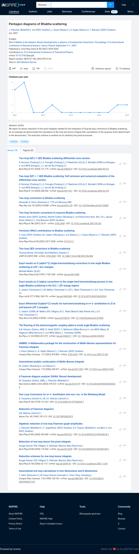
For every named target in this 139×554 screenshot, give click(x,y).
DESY (56, 329)
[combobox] (79, 5)
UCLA (81, 162)
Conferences (88, 11)
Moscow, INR (65, 202)
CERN (99, 162)
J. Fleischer (14, 30)
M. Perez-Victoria (48, 475)
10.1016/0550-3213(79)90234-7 (69, 402)
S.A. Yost (99, 290)
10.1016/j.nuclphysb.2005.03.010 (93, 191)
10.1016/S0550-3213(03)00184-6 (93, 449)
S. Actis (22, 235)
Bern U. (104, 428)
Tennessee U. (36, 290)
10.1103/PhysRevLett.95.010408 (93, 205)
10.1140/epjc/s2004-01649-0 (91, 336)
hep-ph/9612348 (71, 274)
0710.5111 (69, 241)
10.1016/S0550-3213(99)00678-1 (93, 434)
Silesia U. (64, 30)
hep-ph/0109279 (62, 318)
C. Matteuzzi (67, 329)
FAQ (42, 513)
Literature (14, 11)
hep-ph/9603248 (64, 296)
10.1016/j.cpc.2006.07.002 (101, 369)
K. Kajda (74, 30)
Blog (120, 513)
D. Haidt (49, 329)
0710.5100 (21, 55)
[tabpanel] (69, 321)
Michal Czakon (55, 217)
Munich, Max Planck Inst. (83, 311)
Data (107, 11)
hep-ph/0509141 (63, 464)
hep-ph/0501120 (64, 205)
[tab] (17, 150)
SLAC (37, 271)
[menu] (127, 5)
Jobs (49, 11)
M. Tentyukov (25, 380)
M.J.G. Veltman (50, 398)
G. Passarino (25, 398)
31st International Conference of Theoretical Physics (48, 52)
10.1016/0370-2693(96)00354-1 (92, 296)
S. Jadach (23, 290)
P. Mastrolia (71, 162)
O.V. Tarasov (78, 428)
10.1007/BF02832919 (63, 416)
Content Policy (15, 518)
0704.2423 (73, 354)
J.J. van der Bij (47, 165)
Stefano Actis (25, 217)
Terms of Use (15, 528)
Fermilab (39, 253)
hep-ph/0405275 (64, 169)
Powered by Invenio (10, 549)
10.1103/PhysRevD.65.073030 (89, 318)
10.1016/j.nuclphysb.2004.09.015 (93, 169)
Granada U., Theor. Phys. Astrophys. (74, 475)
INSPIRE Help (46, 518)
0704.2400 (60, 223)
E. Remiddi (91, 162)
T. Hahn (22, 475)
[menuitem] (124, 5)
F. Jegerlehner (49, 428)
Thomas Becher (26, 253)
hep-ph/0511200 (75, 369)
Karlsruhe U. (33, 475)
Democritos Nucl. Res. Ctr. (91, 217)
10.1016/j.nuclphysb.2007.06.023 (86, 223)
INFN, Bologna (32, 165)
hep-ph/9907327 (64, 434)
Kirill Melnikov (51, 253)
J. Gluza (55, 30)
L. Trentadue (67, 333)
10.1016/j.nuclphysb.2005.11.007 (92, 464)
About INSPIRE (15, 513)
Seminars (67, 11)
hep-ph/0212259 (64, 449)
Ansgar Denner (26, 446)
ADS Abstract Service (27, 62)
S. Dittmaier (52, 446)
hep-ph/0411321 (64, 191)
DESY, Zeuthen (43, 30)
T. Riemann (95, 30)
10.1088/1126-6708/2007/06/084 (77, 256)
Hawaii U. (63, 253)
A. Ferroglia (48, 162)
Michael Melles (26, 271)
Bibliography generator (90, 513)
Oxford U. (36, 413)
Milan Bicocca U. (82, 329)
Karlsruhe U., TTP (46, 202)
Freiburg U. (36, 162)
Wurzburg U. (69, 217)
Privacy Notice (15, 523)
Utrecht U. (37, 398)
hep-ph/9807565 (75, 478)
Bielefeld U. (26, 30)
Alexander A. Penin (28, 202)
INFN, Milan (99, 329)
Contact (121, 528)
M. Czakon (48, 235)
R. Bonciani (24, 162)
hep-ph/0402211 (64, 336)
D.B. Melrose (25, 413)
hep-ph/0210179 (72, 384)
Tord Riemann (42, 220)
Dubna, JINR (38, 329)
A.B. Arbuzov (25, 329)
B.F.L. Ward (74, 290)
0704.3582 (51, 256)
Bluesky (121, 518)
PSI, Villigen (52, 311)
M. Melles (48, 290)
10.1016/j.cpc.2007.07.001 (96, 354)
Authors (33, 11)
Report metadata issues (51, 523)
